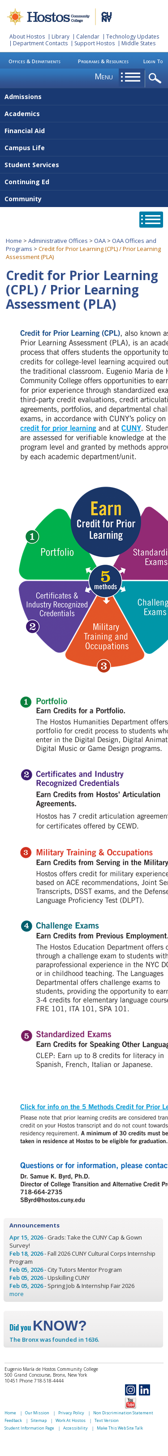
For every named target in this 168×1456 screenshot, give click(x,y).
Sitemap (39, 1420)
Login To (153, 61)
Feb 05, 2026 (26, 1270)
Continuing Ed (26, 181)
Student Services (31, 164)
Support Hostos (94, 43)
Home (14, 241)
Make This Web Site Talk (120, 1428)
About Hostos (27, 36)
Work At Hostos (71, 1420)
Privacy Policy (71, 1413)
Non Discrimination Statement (123, 1413)
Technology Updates (132, 36)
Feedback (13, 1420)
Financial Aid (24, 130)
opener (156, 78)
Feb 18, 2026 (26, 1253)
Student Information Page (29, 1428)
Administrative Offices (58, 241)
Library (60, 36)
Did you (48, 1327)
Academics (22, 113)
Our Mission (37, 1413)
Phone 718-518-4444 (41, 1381)
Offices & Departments (34, 61)
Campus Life (24, 147)
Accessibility (75, 1428)
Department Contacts (40, 43)
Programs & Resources (103, 61)
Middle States (138, 43)
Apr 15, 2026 (26, 1237)
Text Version (107, 1420)
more (16, 1294)
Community (23, 198)
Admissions (23, 96)
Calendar (87, 36)
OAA (100, 241)
